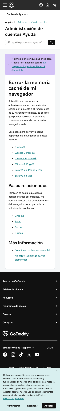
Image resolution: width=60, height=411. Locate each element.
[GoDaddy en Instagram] (13, 356)
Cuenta (7, 314)
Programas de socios (14, 306)
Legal (11, 367)
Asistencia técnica (13, 289)
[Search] (51, 42)
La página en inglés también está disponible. (29, 66)
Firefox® (20, 147)
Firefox (19, 233)
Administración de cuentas (32, 22)
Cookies (47, 367)
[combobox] (26, 42)
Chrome (19, 215)
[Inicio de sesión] (48, 5)
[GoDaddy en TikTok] (21, 356)
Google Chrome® (25, 152)
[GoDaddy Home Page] (16, 334)
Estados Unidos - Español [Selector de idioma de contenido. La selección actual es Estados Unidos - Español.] (19, 347)
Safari (18, 221)
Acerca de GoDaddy (14, 281)
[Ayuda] (41, 5)
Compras (8, 322)
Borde (18, 227)
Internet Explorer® (25, 158)
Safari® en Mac (23, 175)
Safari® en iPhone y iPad (29, 170)
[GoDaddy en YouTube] (37, 356)
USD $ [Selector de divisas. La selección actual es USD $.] (52, 347)
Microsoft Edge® (24, 164)
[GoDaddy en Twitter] (29, 356)
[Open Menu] (4, 5)
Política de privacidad (28, 367)
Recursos (8, 297)
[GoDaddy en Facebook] (5, 356)
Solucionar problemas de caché (32, 250)
